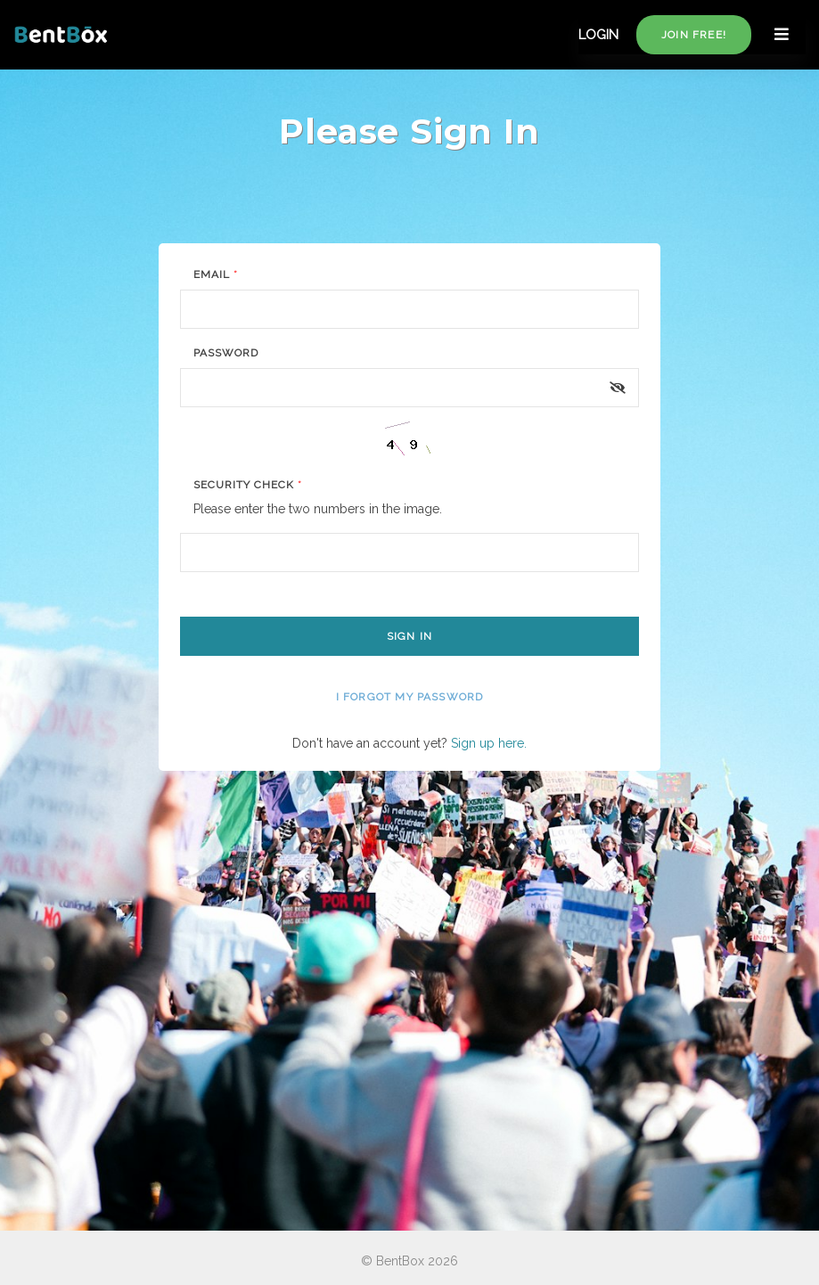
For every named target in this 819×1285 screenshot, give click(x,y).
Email (215, 274)
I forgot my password (410, 697)
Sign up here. (489, 743)
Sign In (409, 636)
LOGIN (598, 35)
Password (225, 353)
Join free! (693, 35)
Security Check (247, 485)
